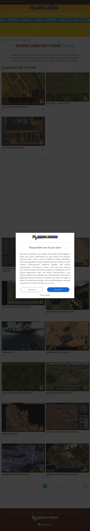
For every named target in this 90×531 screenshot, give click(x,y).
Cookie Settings (37, 283)
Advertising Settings (35, 280)
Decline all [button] (31, 289)
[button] (45, 295)
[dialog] (45, 265)
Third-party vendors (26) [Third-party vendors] (43, 267)
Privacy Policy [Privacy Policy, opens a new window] (50, 283)
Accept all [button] (58, 289)
